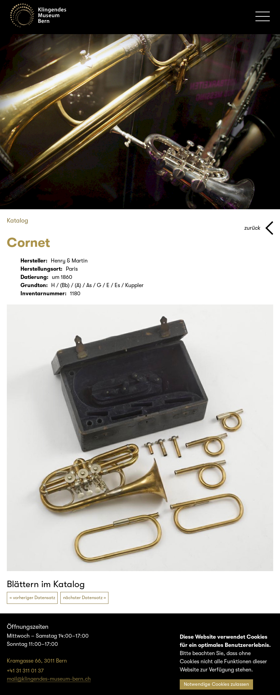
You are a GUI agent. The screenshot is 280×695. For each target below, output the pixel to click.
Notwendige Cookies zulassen (216, 684)
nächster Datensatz (83, 597)
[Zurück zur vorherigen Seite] (258, 228)
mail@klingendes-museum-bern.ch (49, 679)
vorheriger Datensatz (34, 597)
